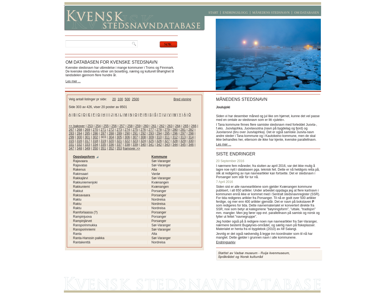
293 (151, 133)
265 (185, 126)
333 (87, 145)
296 (175, 133)
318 (95, 141)
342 (159, 145)
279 (167, 130)
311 (167, 137)
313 (183, 137)
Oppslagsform (84, 157)
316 (79, 141)
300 (79, 137)
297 (183, 133)
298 (191, 133)
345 (183, 145)
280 (175, 130)
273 (119, 130)
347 (71, 148)
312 (175, 137)
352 (111, 148)
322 (127, 141)
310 (159, 137)
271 (103, 130)
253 (90, 126)
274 (127, 130)
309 (151, 137)
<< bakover (77, 126)
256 (114, 126)
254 (98, 126)
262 (161, 126)
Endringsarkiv (226, 242)
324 (143, 141)
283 (71, 133)
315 (71, 141)
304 (111, 137)
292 (143, 133)
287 (103, 133)
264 (177, 126)
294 (159, 133)
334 (95, 145)
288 (111, 133)
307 (135, 137)
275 (135, 130)
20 (114, 99)
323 (135, 141)
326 (159, 141)
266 (194, 126)
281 (183, 130)
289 (119, 133)
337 (119, 145)
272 (111, 130)
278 (159, 130)
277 (151, 130)
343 (167, 145)
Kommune (159, 157)
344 (175, 145)
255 (106, 126)
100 (120, 99)
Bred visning (182, 99)
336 (111, 145)
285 (87, 133)
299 (71, 137)
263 (169, 126)
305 (119, 137)
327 (167, 141)
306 (127, 137)
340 (143, 145)
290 (127, 133)
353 (119, 148)
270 (95, 130)
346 (191, 145)
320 (111, 141)
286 (95, 133)
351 (103, 148)
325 (151, 141)
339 (135, 145)
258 (130, 126)
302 (95, 137)
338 (127, 145)
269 (87, 130)
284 (79, 133)
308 (143, 137)
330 (191, 141)
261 (153, 126)
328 (175, 141)
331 (71, 145)
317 (87, 141)
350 (95, 148)
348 (79, 148)
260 (146, 126)
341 (151, 145)
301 (87, 137)
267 (71, 130)
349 (87, 148)
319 (103, 141)
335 (103, 145)
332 (79, 145)
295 (167, 133)
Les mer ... (73, 81)
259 (138, 126)
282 (191, 130)
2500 (135, 99)
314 (191, 137)
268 (79, 130)
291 (135, 133)
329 (183, 141)
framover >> (131, 148)
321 (119, 141)
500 (127, 99)
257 (122, 126)
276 (143, 130)
